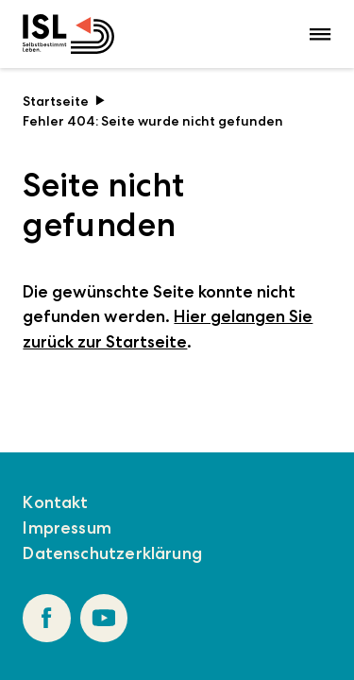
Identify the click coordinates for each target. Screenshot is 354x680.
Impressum (67, 528)
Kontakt (55, 502)
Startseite (64, 101)
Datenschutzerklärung (112, 553)
